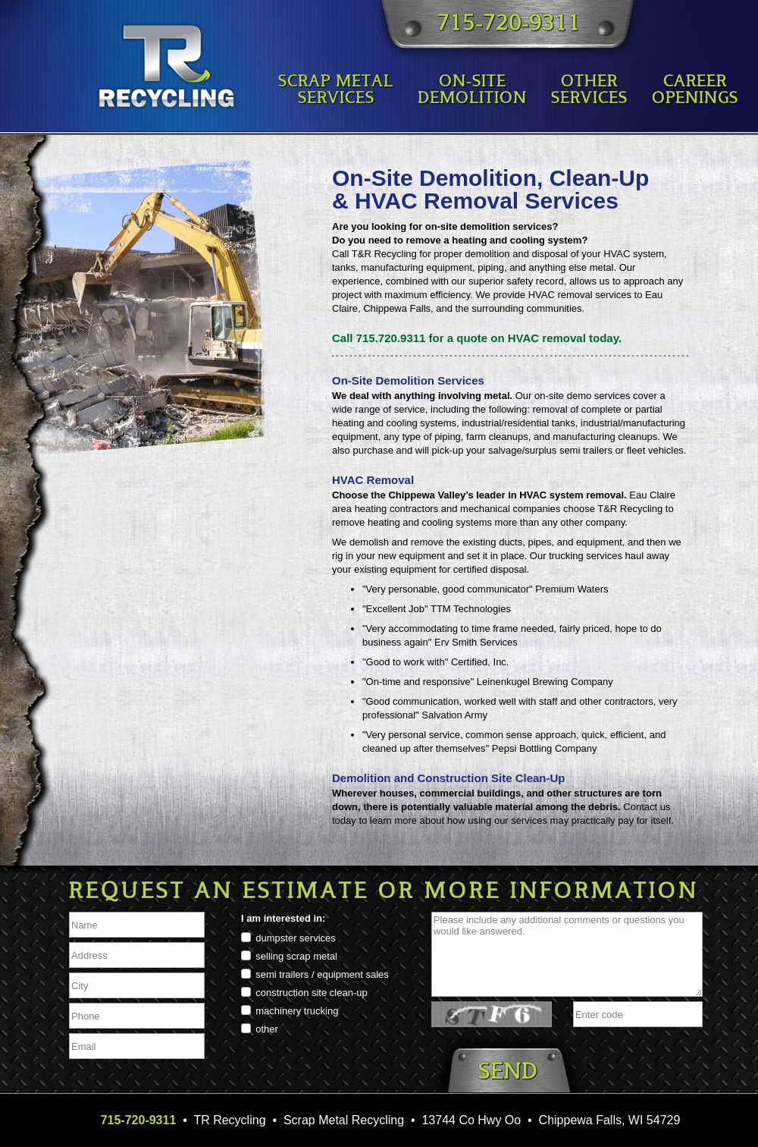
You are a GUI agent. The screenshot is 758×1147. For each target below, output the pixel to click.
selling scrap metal (296, 956)
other (266, 1029)
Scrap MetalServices (335, 90)
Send (507, 1073)
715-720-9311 (509, 25)
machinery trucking (296, 1011)
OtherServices (589, 90)
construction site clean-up (311, 992)
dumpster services (295, 938)
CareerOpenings (695, 90)
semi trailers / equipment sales (322, 974)
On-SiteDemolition (472, 90)
